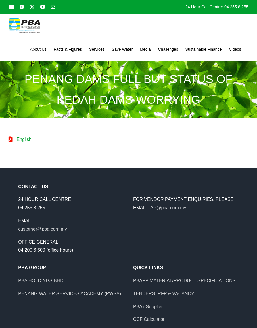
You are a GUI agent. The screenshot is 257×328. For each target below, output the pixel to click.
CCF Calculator (148, 319)
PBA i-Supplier (148, 306)
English (23, 139)
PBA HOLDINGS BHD (40, 280)
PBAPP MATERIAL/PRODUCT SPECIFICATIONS (184, 280)
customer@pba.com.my (42, 229)
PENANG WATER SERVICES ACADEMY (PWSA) (69, 293)
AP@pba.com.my (168, 207)
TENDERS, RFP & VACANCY (163, 293)
